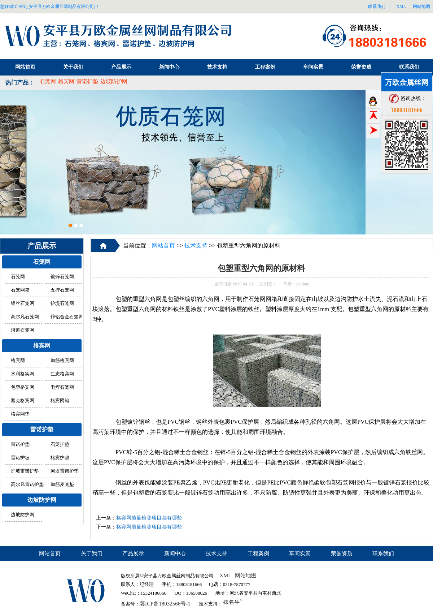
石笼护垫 (60, 444)
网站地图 (421, 6)
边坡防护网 (113, 81)
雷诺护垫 (87, 81)
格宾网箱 (60, 400)
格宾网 (66, 81)
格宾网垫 (20, 414)
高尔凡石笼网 (25, 316)
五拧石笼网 (62, 290)
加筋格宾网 (62, 360)
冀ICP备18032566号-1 (165, 604)
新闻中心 (169, 67)
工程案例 (265, 67)
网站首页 (25, 67)
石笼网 (48, 81)
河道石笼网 (22, 330)
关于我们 (73, 67)
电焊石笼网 (62, 387)
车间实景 (313, 67)
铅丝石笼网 (22, 303)
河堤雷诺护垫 (65, 471)
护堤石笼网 (62, 303)
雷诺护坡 (20, 457)
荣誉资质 (361, 67)
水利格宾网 (22, 373)
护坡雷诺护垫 (25, 471)
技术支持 (217, 67)
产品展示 (121, 67)
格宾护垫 (60, 457)
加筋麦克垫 (62, 484)
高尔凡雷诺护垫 (27, 484)
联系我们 (376, 6)
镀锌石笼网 (62, 276)
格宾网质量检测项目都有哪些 (149, 518)
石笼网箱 (20, 290)
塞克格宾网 (22, 400)
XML (401, 6)
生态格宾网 (62, 373)
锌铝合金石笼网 (67, 316)
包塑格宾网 (22, 387)
